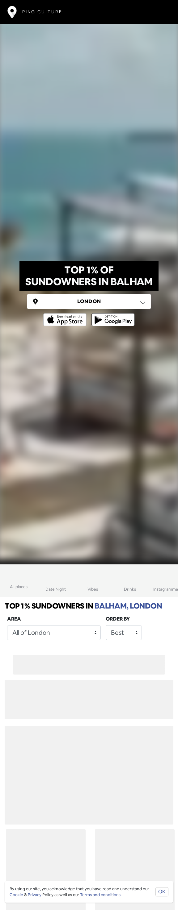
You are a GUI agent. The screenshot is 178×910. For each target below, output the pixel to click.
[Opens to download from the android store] (112, 315)
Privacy (34, 894)
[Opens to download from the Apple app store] (66, 315)
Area (14, 619)
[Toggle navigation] (161, 11)
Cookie (16, 894)
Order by (118, 619)
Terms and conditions (100, 894)
